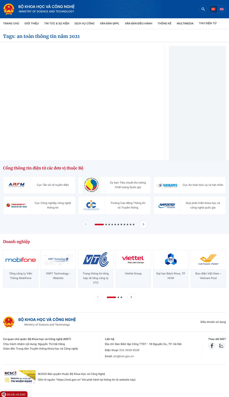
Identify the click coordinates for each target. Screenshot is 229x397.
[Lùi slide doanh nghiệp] (98, 297)
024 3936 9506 (129, 350)
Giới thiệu (31, 23)
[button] (99, 224)
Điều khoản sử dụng (213, 322)
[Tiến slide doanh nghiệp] (131, 297)
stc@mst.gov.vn (123, 356)
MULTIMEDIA (185, 23)
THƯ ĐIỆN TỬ (208, 23)
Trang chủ (11, 23)
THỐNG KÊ (165, 23)
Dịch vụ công (84, 23)
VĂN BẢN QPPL (109, 23)
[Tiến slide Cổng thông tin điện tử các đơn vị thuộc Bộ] (143, 224)
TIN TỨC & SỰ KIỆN (56, 23)
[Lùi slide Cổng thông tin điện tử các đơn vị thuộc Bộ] (85, 224)
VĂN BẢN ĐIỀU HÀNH (138, 23)
